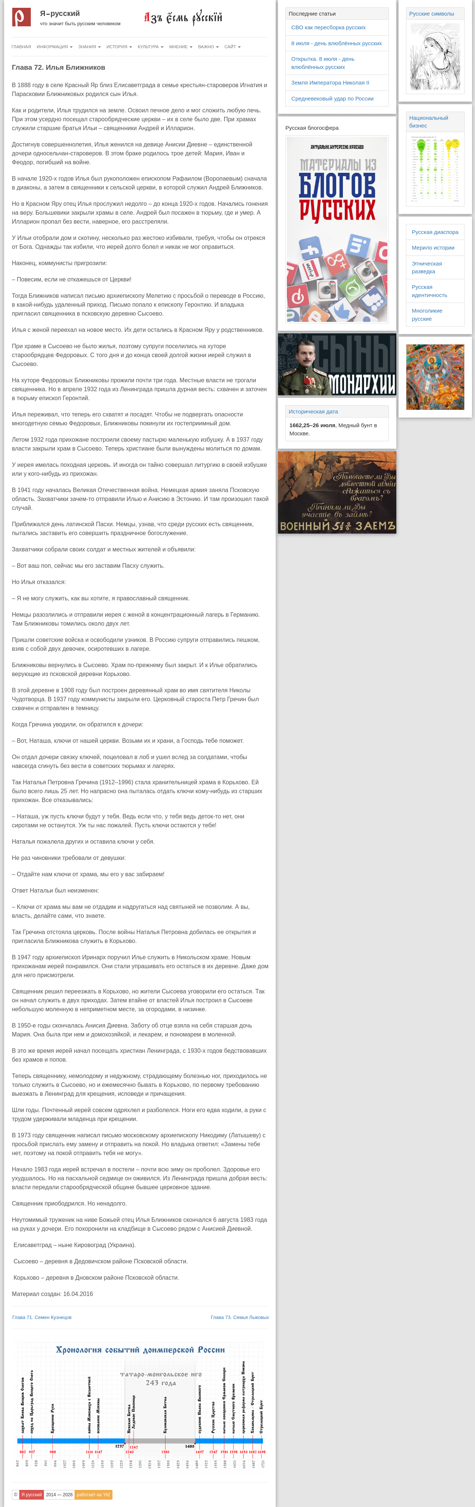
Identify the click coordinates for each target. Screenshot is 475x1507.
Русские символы (431, 13)
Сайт (233, 46)
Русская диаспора (435, 232)
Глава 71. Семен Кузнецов (42, 1317)
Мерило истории (433, 247)
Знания (89, 46)
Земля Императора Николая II (330, 82)
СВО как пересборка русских (328, 27)
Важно (208, 46)
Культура (151, 46)
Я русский (60, 13)
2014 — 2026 (59, 1494)
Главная (21, 46)
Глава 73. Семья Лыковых (240, 1317)
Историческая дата (313, 411)
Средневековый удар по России (332, 98)
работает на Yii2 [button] (93, 1494)
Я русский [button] (32, 1494)
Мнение (181, 46)
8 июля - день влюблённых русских (336, 43)
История (119, 46)
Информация (55, 46)
